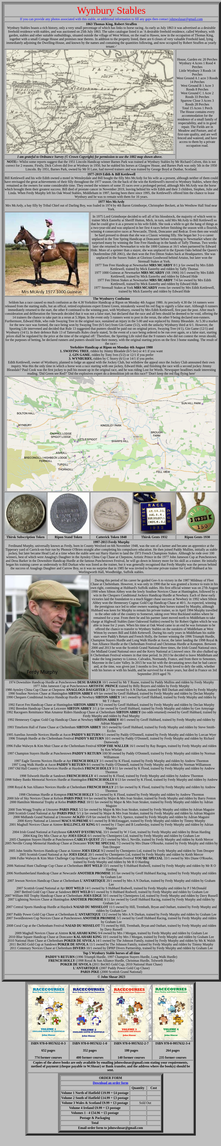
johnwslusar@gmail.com (186, 19)
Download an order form (110, 1083)
